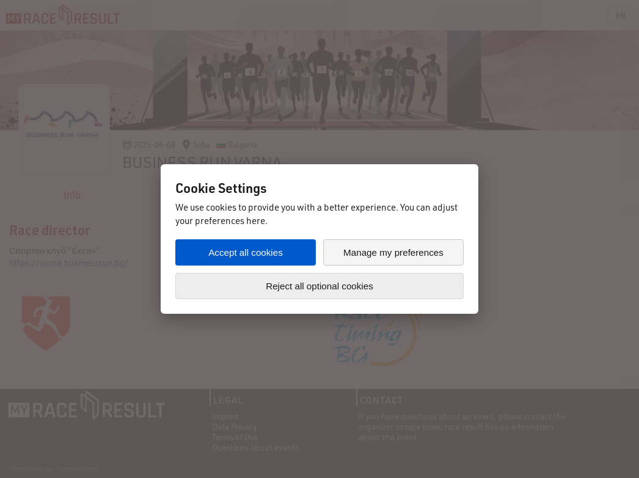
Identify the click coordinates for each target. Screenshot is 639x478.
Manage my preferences (393, 252)
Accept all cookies (245, 252)
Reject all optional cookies (319, 286)
